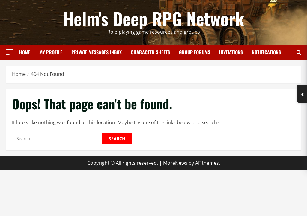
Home (24, 52)
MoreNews (175, 163)
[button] (9, 52)
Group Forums (194, 52)
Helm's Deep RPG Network (153, 18)
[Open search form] (299, 52)
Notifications (266, 52)
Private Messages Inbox (96, 52)
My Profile (50, 52)
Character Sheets (150, 52)
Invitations (231, 52)
